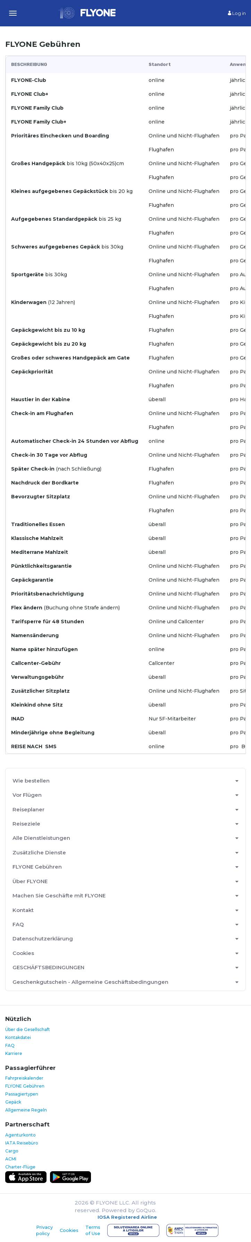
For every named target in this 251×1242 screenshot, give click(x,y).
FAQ (18, 924)
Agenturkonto (20, 1135)
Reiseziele (26, 823)
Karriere (13, 1053)
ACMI (10, 1158)
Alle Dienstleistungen (41, 838)
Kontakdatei (18, 1037)
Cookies (23, 953)
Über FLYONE (30, 881)
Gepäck (13, 1102)
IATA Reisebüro (21, 1143)
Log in (237, 13)
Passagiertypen (21, 1094)
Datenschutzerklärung (42, 938)
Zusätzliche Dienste (39, 852)
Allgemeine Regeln (26, 1110)
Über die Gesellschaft (27, 1029)
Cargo (11, 1151)
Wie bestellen (31, 780)
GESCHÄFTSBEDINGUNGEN (48, 967)
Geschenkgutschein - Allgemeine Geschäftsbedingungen (90, 982)
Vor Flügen (27, 795)
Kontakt (23, 910)
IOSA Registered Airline (127, 1217)
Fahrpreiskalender (24, 1078)
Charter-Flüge (20, 1166)
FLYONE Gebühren (37, 866)
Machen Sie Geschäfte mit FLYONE (59, 895)
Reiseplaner (28, 809)
